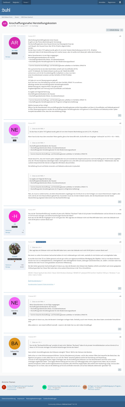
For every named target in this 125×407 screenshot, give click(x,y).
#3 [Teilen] (120, 210)
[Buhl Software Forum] (62, 10)
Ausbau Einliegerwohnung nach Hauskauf (20, 386)
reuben (49, 388)
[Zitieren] (119, 115)
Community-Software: (62, 404)
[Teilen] (121, 30)
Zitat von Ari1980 (37, 129)
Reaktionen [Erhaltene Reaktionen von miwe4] (8, 265)
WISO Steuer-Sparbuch (53, 389)
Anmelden (102, 2)
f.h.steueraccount (11, 388)
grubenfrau (91, 388)
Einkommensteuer (12, 389)
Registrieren (111, 2)
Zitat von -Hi (36, 247)
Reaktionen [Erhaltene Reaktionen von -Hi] (8, 230)
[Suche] (120, 2)
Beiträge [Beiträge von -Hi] (8, 232)
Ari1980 (13, 26)
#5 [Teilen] (120, 296)
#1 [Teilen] (120, 36)
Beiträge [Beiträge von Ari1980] (8, 57)
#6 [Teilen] (120, 337)
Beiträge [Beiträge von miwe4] (8, 267)
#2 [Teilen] (120, 123)
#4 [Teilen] (120, 242)
